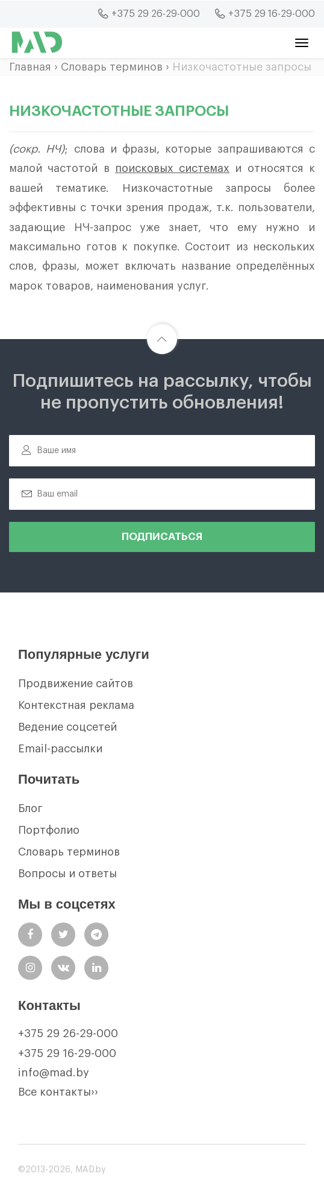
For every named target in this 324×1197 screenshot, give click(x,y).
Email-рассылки (60, 748)
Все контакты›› (58, 1092)
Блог (30, 808)
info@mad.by (53, 1072)
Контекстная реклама (76, 705)
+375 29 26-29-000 (68, 1033)
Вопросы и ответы (67, 873)
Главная (30, 67)
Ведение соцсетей (67, 727)
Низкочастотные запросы (241, 67)
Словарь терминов (112, 67)
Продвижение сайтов (75, 683)
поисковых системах (172, 168)
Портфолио (48, 830)
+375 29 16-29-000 (67, 1053)
